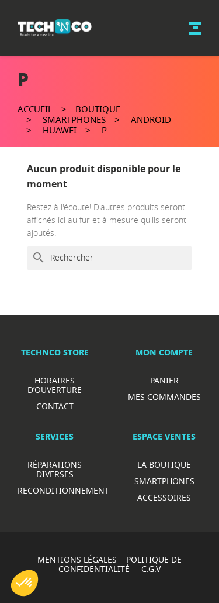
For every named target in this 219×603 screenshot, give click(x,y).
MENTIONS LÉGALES (77, 559)
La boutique (164, 464)
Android (151, 119)
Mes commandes (164, 396)
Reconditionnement (63, 490)
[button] (25, 583)
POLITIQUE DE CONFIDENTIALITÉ (120, 564)
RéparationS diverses (54, 469)
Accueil (35, 109)
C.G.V (151, 568)
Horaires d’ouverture (54, 385)
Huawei (60, 130)
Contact (55, 406)
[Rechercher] (109, 258)
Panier (164, 380)
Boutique (97, 109)
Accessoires (164, 497)
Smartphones (74, 119)
